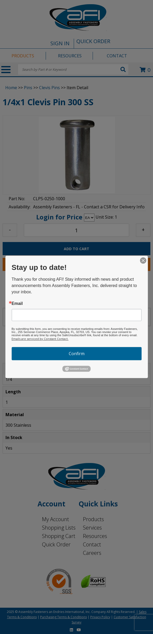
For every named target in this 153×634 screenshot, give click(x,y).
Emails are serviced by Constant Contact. (40, 339)
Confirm (77, 353)
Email (17, 303)
